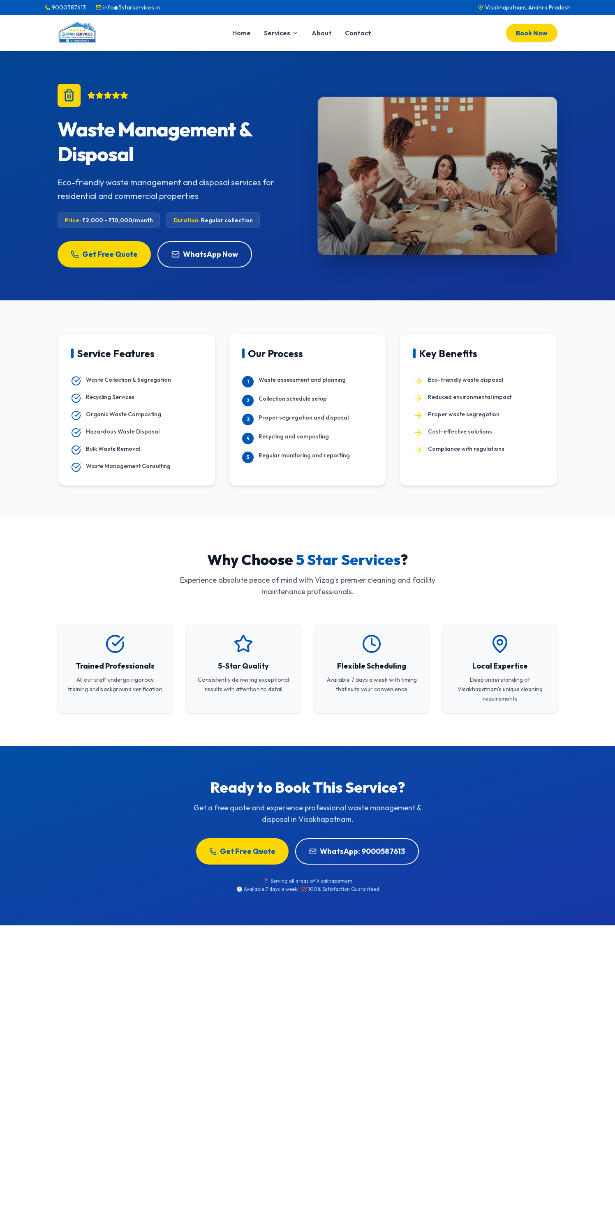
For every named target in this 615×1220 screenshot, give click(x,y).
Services (281, 33)
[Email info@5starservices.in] (128, 7)
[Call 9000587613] (65, 7)
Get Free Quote (104, 254)
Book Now (532, 33)
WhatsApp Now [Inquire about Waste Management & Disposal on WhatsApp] (204, 254)
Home (241, 33)
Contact (358, 33)
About (322, 33)
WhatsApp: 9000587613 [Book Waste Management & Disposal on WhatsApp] (357, 851)
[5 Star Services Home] (77, 32)
